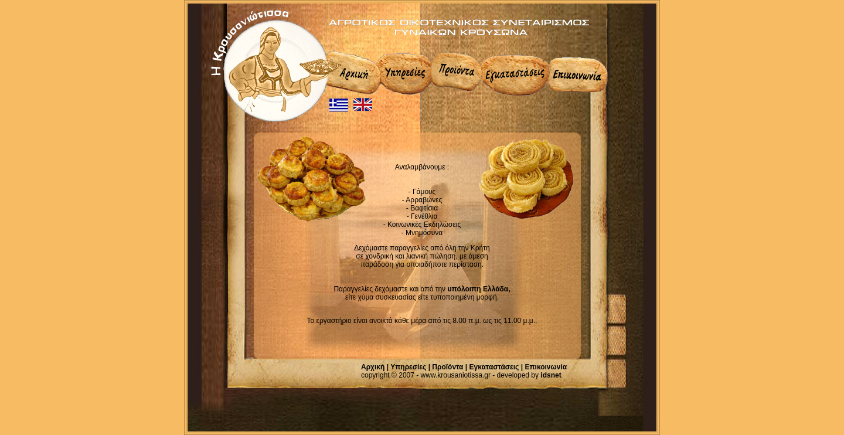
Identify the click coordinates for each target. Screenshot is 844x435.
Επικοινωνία (546, 367)
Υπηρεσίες (408, 367)
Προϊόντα (447, 367)
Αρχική (372, 367)
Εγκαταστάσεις (494, 367)
